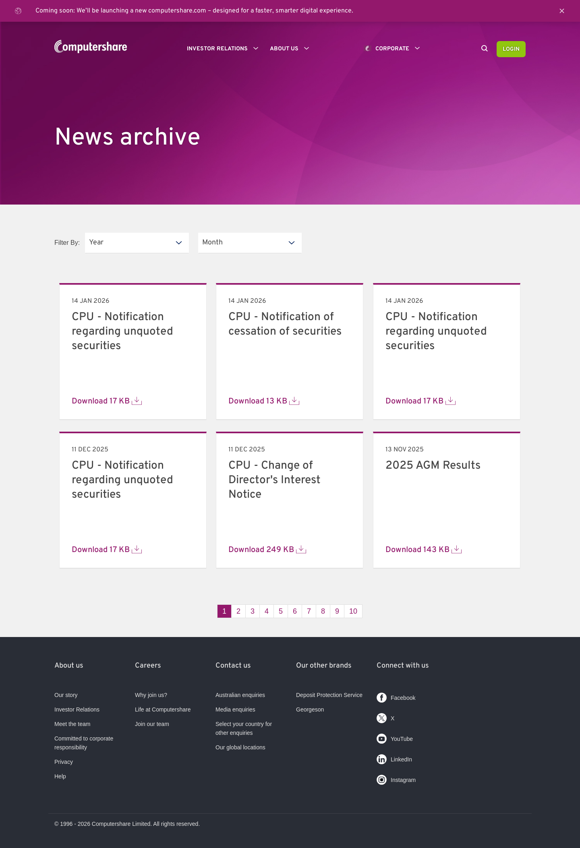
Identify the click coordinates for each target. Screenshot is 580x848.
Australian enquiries (240, 695)
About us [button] (292, 48)
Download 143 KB (423, 549)
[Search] (484, 49)
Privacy (63, 762)
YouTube (395, 737)
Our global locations (240, 747)
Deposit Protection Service (329, 695)
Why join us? (151, 695)
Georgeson (310, 709)
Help (60, 776)
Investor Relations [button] (225, 48)
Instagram (396, 778)
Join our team (152, 724)
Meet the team (72, 724)
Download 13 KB (263, 401)
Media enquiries (235, 709)
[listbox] (136, 243)
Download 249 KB (267, 549)
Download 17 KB (107, 401)
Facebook (396, 696)
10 (353, 611)
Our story (66, 695)
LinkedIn (394, 757)
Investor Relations (76, 709)
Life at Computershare (163, 709)
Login (511, 49)
